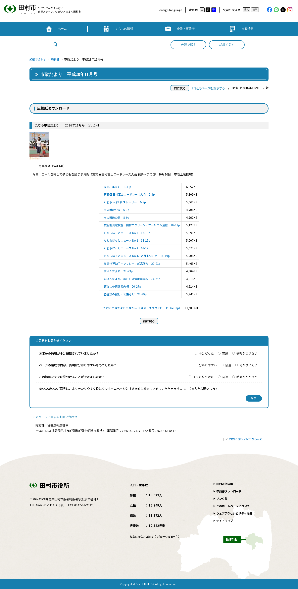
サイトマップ (225, 520)
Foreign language (170, 10)
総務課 (56, 59)
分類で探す (188, 44)
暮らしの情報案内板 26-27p (121, 286)
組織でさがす (38, 59)
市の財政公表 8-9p (114, 217)
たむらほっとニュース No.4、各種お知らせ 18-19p (136, 256)
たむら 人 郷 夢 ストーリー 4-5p (123, 202)
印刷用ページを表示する (208, 88)
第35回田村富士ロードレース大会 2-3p (128, 194)
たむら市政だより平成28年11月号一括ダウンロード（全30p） (142, 308)
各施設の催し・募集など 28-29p (124, 294)
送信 (254, 398)
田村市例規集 (225, 484)
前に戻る (180, 88)
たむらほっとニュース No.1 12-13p (125, 233)
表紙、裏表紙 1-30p (115, 187)
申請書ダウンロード (229, 491)
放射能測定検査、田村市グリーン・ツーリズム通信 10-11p (141, 225)
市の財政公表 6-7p (114, 210)
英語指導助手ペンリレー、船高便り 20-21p (131, 263)
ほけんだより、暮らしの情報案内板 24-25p (131, 279)
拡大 (246, 9)
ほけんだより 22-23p (116, 271)
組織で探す (226, 44)
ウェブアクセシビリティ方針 (235, 513)
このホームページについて (234, 506)
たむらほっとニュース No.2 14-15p (125, 240)
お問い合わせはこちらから (245, 439)
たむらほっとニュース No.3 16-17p (125, 248)
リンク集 (222, 498)
